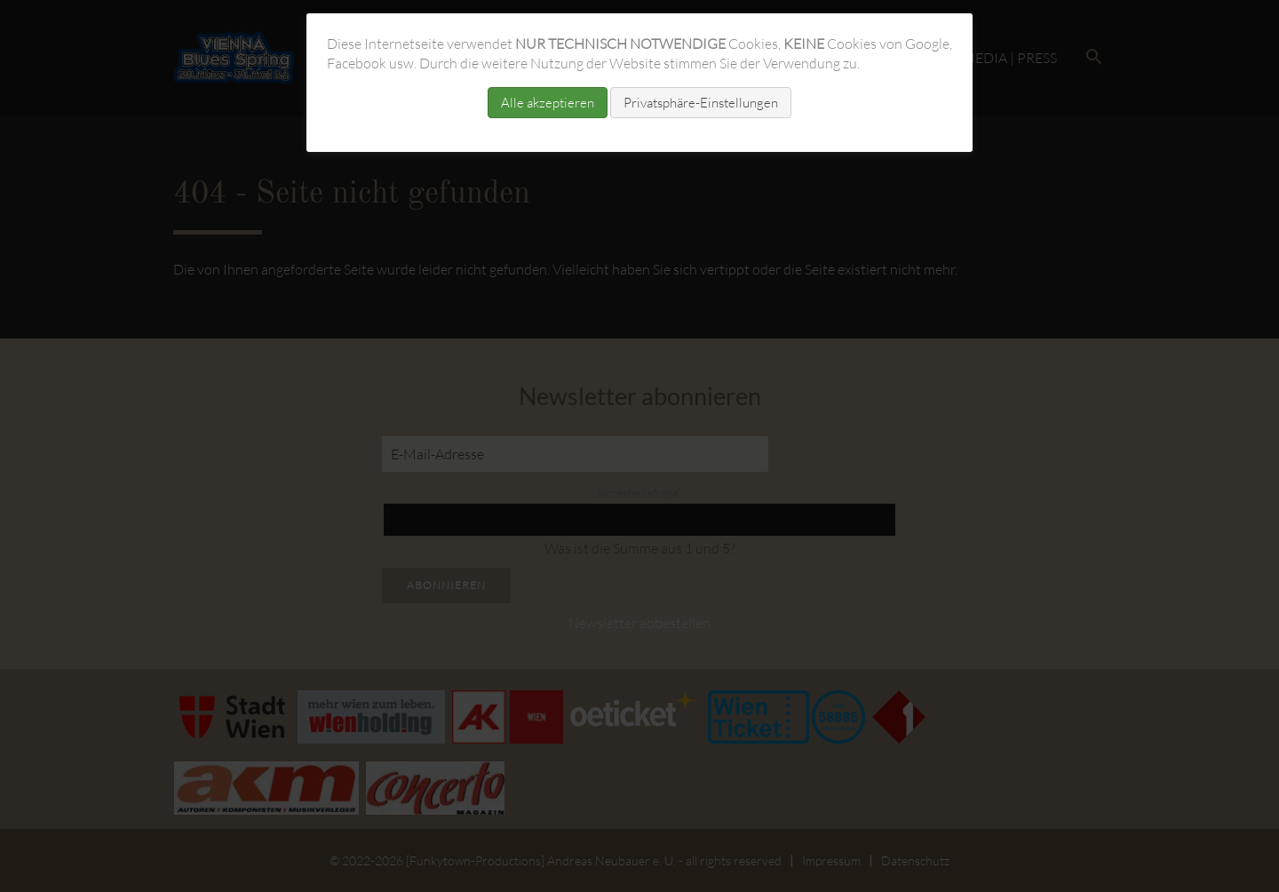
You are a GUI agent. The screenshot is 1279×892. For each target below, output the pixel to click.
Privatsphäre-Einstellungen (701, 102)
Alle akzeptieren (547, 102)
